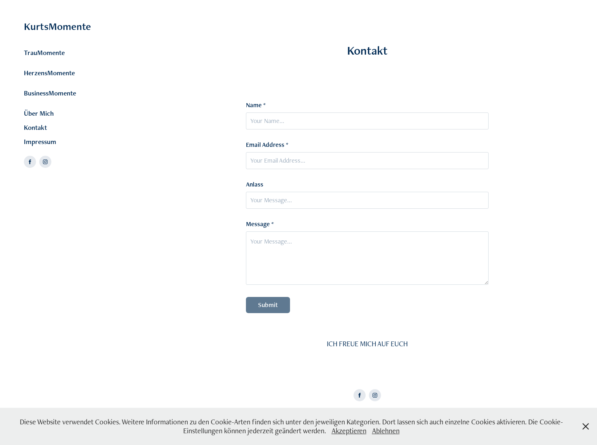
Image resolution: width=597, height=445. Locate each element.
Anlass (254, 184)
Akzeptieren (349, 430)
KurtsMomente (57, 26)
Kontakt (35, 127)
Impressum (40, 141)
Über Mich (39, 113)
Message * (260, 224)
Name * (256, 105)
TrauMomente (44, 52)
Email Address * (267, 145)
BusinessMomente (50, 93)
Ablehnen (386, 430)
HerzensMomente (49, 72)
